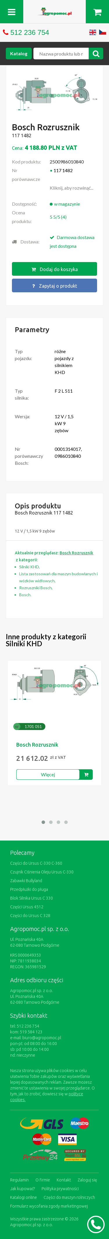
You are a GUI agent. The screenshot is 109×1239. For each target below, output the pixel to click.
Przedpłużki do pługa (29, 889)
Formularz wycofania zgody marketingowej (49, 1206)
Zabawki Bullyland (26, 880)
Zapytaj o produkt (54, 286)
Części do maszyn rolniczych (69, 1197)
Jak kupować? (22, 1188)
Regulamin (19, 1180)
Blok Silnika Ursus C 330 (31, 898)
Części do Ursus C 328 (30, 915)
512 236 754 (29, 32)
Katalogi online (23, 1197)
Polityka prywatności (60, 1188)
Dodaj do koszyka (54, 269)
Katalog (18, 53)
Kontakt (64, 1180)
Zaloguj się (87, 1180)
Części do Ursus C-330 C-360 (36, 863)
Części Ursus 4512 (26, 907)
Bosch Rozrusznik (37, 744)
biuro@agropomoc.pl (41, 1037)
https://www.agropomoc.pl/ (54, 11)
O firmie (42, 1180)
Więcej (48, 774)
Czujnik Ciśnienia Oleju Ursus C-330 (42, 872)
